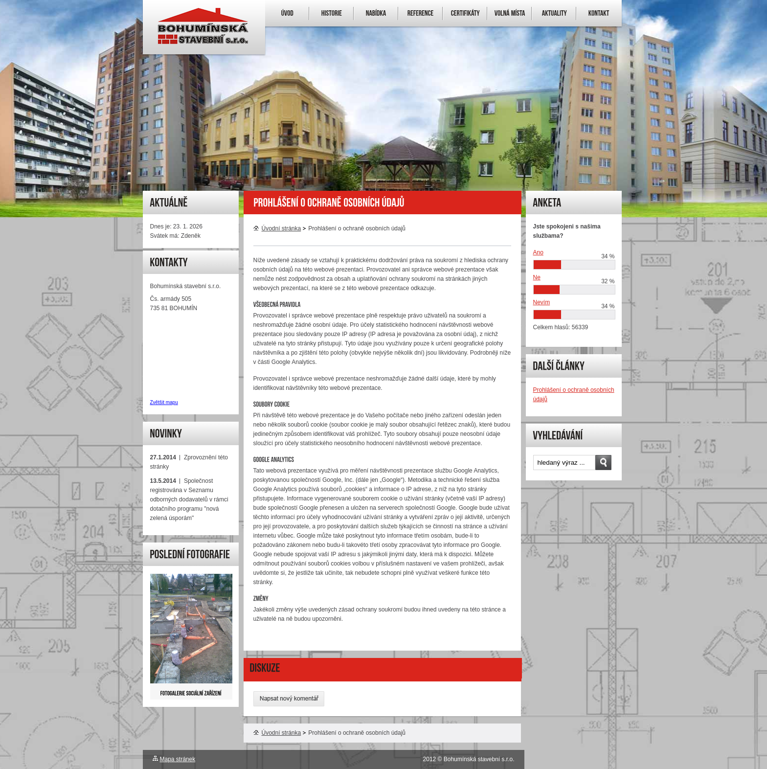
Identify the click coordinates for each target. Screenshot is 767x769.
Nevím (541, 302)
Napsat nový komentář (288, 698)
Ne (537, 277)
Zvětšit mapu (164, 402)
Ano (538, 252)
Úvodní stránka (277, 228)
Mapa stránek (178, 759)
